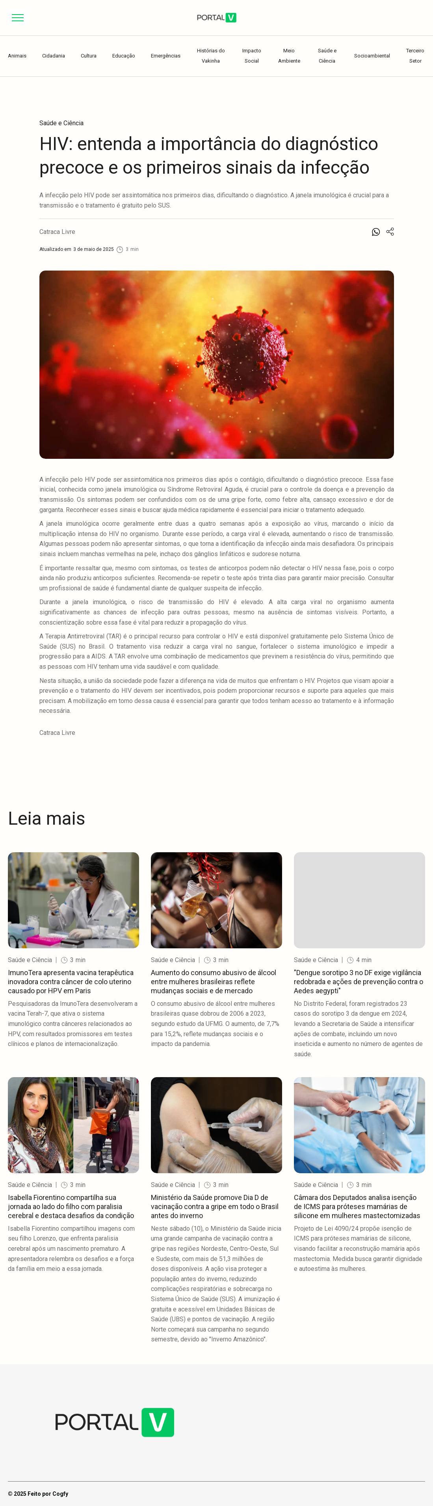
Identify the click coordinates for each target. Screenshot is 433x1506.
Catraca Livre (57, 232)
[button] (18, 18)
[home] (217, 17)
